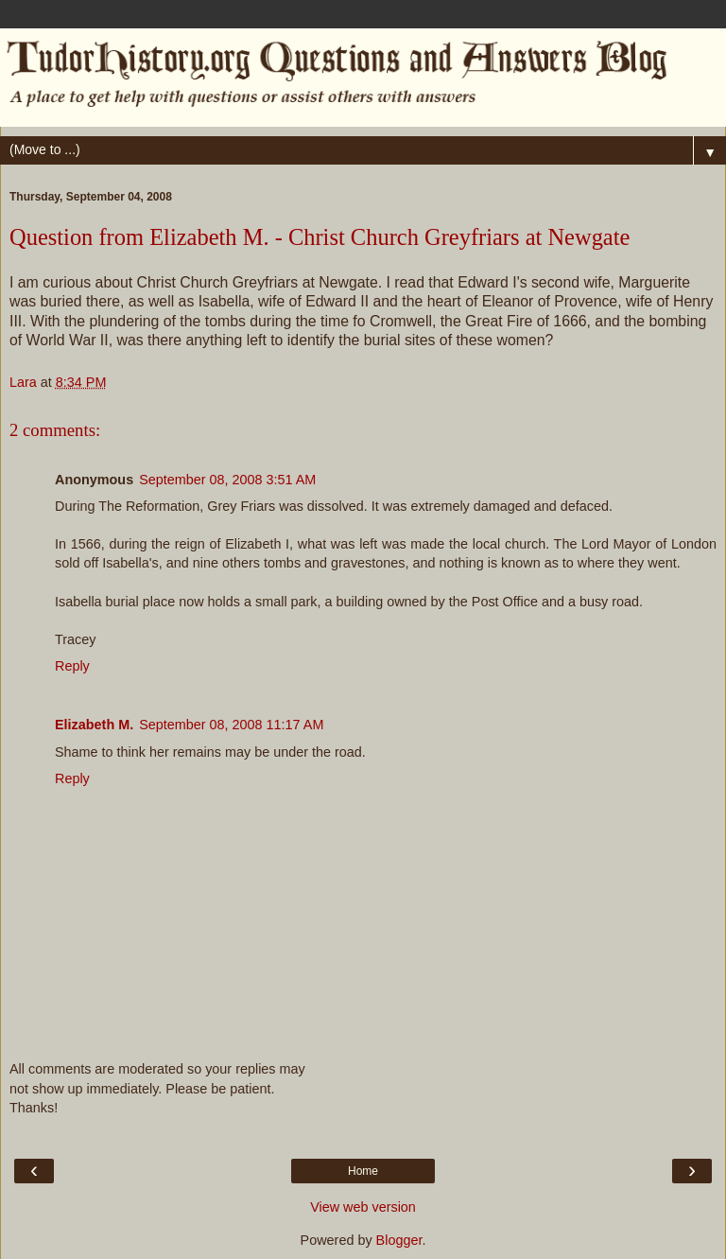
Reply (72, 665)
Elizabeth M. (94, 724)
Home (363, 1171)
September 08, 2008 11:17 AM (231, 724)
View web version (363, 1207)
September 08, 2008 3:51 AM (227, 479)
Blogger (399, 1240)
